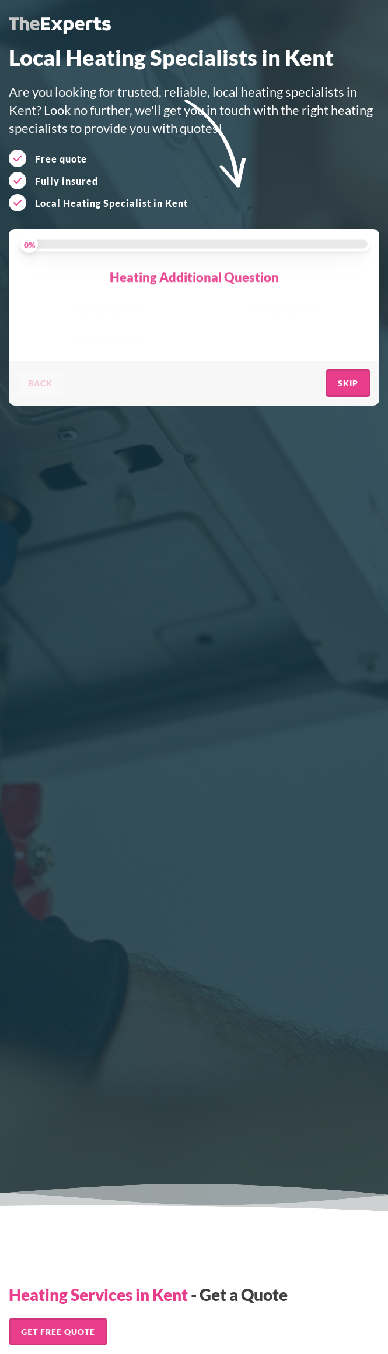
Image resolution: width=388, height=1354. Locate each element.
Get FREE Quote (58, 1332)
